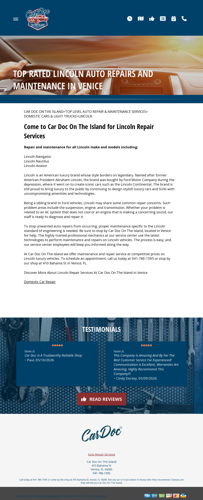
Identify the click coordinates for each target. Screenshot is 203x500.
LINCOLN (85, 116)
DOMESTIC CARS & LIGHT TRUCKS (50, 116)
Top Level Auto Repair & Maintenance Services (105, 111)
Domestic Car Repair (40, 281)
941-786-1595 (143, 258)
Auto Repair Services (101, 454)
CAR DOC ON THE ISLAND (43, 111)
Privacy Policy (99, 496)
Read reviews (101, 399)
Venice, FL (30, 351)
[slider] (57, 345)
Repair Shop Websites (47, 496)
